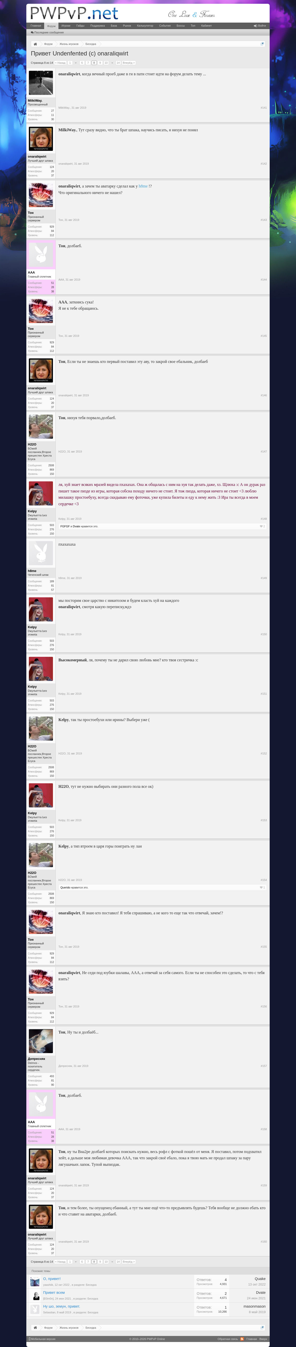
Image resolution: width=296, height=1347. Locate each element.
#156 (264, 1006)
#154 (264, 879)
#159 (264, 1185)
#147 (264, 451)
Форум (51, 26)
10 (106, 62)
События (165, 25)
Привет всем (54, 1293)
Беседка (91, 1284)
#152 (264, 753)
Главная (36, 25)
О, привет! (52, 1279)
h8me (143, 186)
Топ (193, 25)
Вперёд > (129, 62)
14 (118, 62)
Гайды (80, 25)
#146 (264, 395)
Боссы (181, 25)
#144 (264, 279)
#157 (264, 1065)
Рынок (127, 25)
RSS (242, 1339)
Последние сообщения (47, 32)
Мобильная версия (42, 1338)
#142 (264, 163)
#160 (264, 1241)
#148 (264, 518)
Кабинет (206, 25)
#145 (264, 335)
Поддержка (97, 25)
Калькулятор (145, 25)
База (114, 25)
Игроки (65, 25)
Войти (260, 25)
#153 (264, 820)
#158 (264, 1129)
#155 (264, 946)
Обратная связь (227, 1338)
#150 (264, 634)
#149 (264, 578)
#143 (264, 219)
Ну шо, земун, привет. (61, 1306)
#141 (264, 107)
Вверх (263, 1338)
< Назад (60, 62)
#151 (264, 693)
